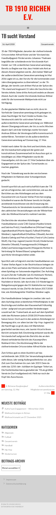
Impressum (11, 479)
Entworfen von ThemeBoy (12, 507)
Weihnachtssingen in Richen (17, 413)
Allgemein (9, 433)
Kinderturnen (11, 454)
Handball (8, 445)
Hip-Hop (8, 449)
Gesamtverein (47, 44)
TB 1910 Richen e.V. (28, 12)
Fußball (8, 437)
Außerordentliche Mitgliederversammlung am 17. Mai (43, 389)
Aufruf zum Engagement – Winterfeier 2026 (24, 408)
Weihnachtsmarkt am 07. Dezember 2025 (23, 417)
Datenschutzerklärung (16, 483)
